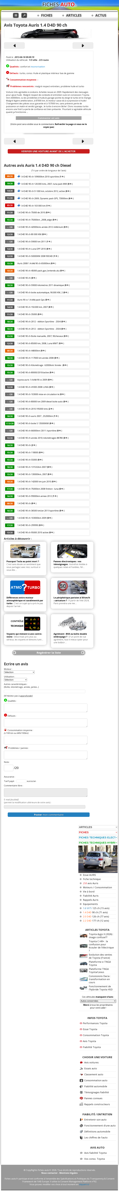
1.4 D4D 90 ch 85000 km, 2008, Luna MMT (37, 343)
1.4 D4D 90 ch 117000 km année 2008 (35, 357)
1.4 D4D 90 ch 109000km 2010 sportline (40, 176)
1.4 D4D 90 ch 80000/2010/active (33, 372)
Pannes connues (93, 1098)
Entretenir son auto (95, 1119)
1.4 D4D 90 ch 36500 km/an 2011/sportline (38, 510)
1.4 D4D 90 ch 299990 (27, 525)
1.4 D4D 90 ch (24, 277)
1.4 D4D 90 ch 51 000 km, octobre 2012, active (43, 191)
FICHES (46, 15)
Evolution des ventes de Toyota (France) (100, 956)
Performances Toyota (95, 1023)
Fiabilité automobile (95, 1086)
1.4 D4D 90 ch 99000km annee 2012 (34, 496)
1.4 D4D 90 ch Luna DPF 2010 (31, 248)
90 (95, 912)
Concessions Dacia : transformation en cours (100, 979)
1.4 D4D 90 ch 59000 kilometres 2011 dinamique (40, 285)
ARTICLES (74, 15)
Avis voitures (91, 1062)
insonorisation (38, 66)
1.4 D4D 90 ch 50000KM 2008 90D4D (35, 256)
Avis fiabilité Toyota (95, 1152)
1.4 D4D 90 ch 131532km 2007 (31, 467)
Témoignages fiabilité (96, 1092)
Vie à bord (88, 891)
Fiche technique (92, 879)
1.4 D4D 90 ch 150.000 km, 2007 (32, 307)
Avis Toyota (89, 1041)
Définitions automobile (97, 1131)
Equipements (90, 904)
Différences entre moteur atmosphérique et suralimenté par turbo (25, 600)
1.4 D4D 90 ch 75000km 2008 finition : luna (37, 488)
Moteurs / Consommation (97, 887)
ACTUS (100, 15)
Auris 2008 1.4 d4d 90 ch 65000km (33, 263)
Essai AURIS (89, 874)
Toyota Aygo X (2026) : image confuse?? (101, 936)
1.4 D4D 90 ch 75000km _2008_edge (34, 219)
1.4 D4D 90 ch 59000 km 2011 (31, 241)
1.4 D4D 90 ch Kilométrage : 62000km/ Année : (39, 365)
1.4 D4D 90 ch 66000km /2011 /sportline (36, 430)
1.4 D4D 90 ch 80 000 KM (29, 234)
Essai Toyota (90, 1029)
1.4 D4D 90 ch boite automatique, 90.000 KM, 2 (40, 292)
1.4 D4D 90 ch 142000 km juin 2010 (34, 481)
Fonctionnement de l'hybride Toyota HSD (101, 988)
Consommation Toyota (96, 1035)
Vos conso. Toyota (94, 1158)
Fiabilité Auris (90, 895)
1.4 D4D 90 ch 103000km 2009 (31, 517)
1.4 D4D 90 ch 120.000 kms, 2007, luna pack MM (44, 183)
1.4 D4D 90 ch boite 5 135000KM (33, 423)
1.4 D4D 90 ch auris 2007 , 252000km (35, 416)
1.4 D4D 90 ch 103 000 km (33, 205)
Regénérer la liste (49, 652)
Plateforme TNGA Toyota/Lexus (99, 970)
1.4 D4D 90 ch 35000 (27, 314)
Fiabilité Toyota (92, 1047)
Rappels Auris (90, 899)
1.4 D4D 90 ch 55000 (27, 459)
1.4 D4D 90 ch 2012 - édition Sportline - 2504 (38, 321)
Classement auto (93, 1074)
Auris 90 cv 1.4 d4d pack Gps (31, 299)
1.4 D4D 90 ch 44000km (28, 350)
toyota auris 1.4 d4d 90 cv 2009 (32, 379)
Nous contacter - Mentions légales (59, 1173)
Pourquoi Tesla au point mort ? (23, 561)
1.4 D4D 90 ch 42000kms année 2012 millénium (40, 227)
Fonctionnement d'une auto (100, 1125)
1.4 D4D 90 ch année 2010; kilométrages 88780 (40, 437)
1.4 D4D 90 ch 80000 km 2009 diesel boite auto (40, 401)
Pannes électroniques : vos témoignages (67, 563)
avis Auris (90, 883)
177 (96, 920)
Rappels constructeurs (97, 1104)
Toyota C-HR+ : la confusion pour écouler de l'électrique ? (101, 946)
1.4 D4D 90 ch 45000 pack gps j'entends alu (38, 270)
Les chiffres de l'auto (96, 1137)
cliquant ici (84, 1184)
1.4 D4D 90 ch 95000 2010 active (32, 532)
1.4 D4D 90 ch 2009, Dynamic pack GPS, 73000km (44, 198)
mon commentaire (48, 814)
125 (96, 908)
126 (96, 916)
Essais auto (90, 1068)
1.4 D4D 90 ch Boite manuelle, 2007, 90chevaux (40, 336)
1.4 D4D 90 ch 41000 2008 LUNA (32, 387)
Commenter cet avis (48, 118)
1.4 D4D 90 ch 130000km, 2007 (32, 474)
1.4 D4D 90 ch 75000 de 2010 (31, 212)
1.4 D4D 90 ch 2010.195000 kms (32, 408)
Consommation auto (95, 1080)
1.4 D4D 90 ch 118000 (27, 452)
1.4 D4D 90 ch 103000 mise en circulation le (38, 394)
